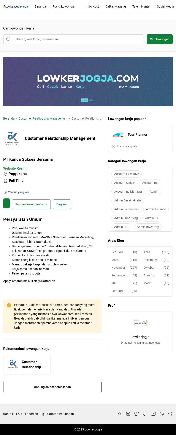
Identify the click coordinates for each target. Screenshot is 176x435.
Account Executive (126, 174)
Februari (124, 252)
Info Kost (93, 6)
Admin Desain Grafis (127, 200)
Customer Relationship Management (32, 365)
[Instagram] (128, 413)
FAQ (19, 414)
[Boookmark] (31, 204)
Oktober (156, 267)
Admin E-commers (126, 209)
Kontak (8, 414)
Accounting (150, 182)
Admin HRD (122, 227)
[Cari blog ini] (73, 39)
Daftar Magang (115, 6)
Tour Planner (137, 135)
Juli (124, 283)
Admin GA (152, 218)
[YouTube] (153, 413)
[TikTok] (144, 413)
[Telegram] (170, 413)
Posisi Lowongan (66, 6)
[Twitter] (136, 413)
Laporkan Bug (34, 414)
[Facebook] (119, 413)
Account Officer (124, 182)
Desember (156, 260)
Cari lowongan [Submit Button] (160, 39)
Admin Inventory (148, 227)
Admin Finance (156, 209)
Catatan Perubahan (60, 414)
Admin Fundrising (126, 218)
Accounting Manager (128, 191)
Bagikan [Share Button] (62, 204)
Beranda (40, 6)
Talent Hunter (141, 6)
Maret (124, 260)
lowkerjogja (140, 337)
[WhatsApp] (161, 413)
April (156, 252)
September (124, 275)
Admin (154, 191)
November (124, 267)
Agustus (156, 275)
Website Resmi (14, 168)
